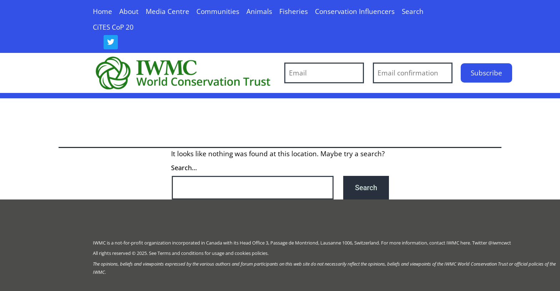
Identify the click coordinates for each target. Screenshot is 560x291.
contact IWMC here (449, 243)
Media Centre (167, 11)
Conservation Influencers (355, 11)
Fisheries (293, 11)
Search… (184, 167)
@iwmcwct (499, 243)
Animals (259, 11)
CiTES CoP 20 (113, 27)
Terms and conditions (181, 253)
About (129, 11)
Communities (217, 11)
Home (102, 11)
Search (413, 11)
